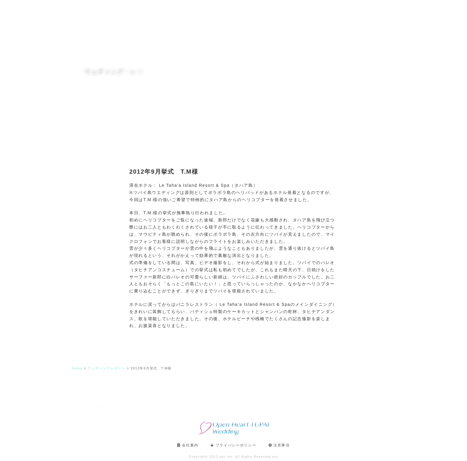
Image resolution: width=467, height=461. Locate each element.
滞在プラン (244, 9)
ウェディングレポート (108, 368)
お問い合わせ (400, 9)
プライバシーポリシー (236, 447)
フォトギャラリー (278, 9)
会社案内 (190, 447)
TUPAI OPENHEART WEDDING (43, 9)
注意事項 (281, 447)
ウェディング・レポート (357, 9)
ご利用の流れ (315, 9)
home (79, 368)
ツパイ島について (160, 9)
